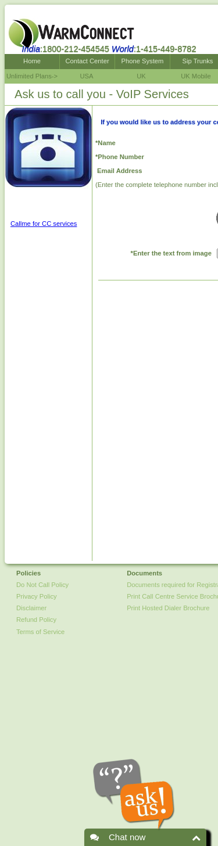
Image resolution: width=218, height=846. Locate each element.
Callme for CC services (43, 223)
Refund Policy (36, 619)
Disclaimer (31, 607)
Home (32, 60)
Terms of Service (40, 631)
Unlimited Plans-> (32, 76)
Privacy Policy (36, 596)
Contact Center (87, 60)
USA (86, 76)
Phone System (142, 60)
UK (141, 76)
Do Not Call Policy (42, 584)
